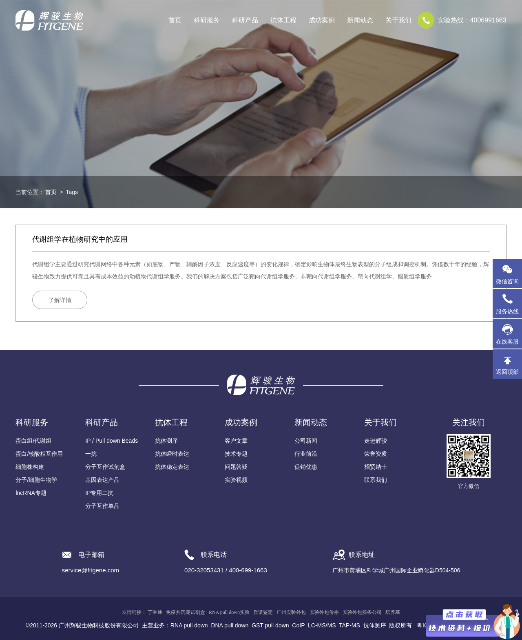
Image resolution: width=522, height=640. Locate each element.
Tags (72, 192)
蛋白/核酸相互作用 (39, 453)
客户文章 (236, 440)
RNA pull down (189, 625)
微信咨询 (507, 281)
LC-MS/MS (322, 625)
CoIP (298, 625)
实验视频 (236, 480)
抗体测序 (166, 440)
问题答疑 (236, 466)
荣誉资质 (375, 453)
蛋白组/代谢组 (33, 440)
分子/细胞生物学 (36, 480)
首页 (174, 20)
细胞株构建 (29, 466)
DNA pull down (229, 625)
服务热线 (509, 303)
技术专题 (236, 453)
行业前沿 (305, 453)
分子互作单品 (102, 506)
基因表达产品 (102, 480)
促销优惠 (305, 466)
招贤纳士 (375, 466)
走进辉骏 (375, 440)
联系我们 (375, 480)
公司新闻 (305, 440)
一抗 (91, 453)
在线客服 (507, 341)
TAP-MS (349, 625)
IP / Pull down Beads (111, 440)
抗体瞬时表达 (172, 453)
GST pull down (270, 625)
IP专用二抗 (99, 493)
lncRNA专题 (30, 493)
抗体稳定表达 (172, 466)
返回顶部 (507, 372)
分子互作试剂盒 (105, 466)
